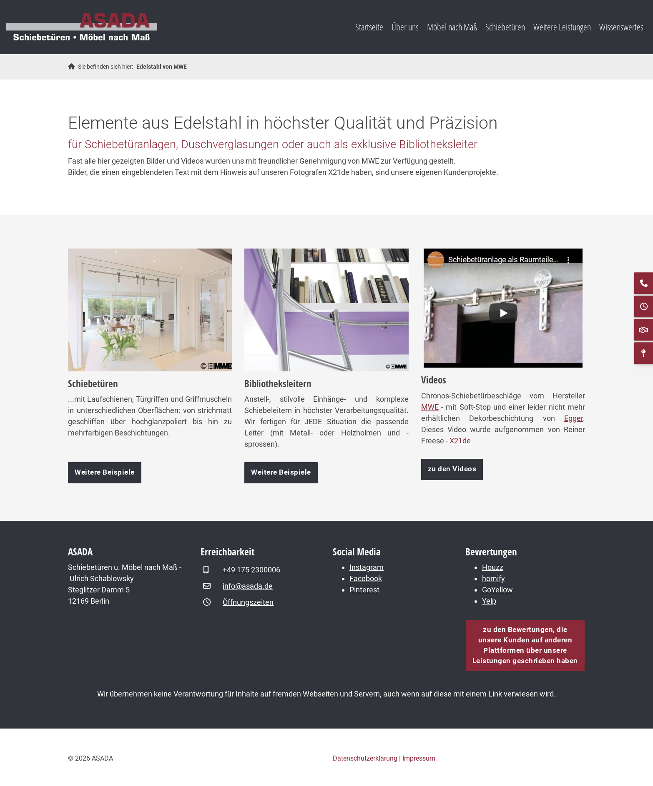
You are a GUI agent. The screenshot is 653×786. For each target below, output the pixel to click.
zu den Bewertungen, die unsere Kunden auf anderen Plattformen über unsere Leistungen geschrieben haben (525, 645)
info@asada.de (248, 586)
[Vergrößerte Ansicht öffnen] (150, 310)
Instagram (366, 567)
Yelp (489, 601)
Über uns (405, 26)
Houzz (492, 567)
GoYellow (497, 589)
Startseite (369, 26)
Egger (573, 418)
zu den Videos (452, 469)
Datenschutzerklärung (365, 758)
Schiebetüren (505, 26)
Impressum (418, 758)
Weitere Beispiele (105, 472)
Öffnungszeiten (248, 602)
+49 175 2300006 (251, 569)
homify (493, 578)
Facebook (365, 578)
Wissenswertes (621, 26)
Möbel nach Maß (452, 26)
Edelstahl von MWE (161, 66)
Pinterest (364, 589)
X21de (460, 440)
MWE (430, 407)
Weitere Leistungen (562, 26)
